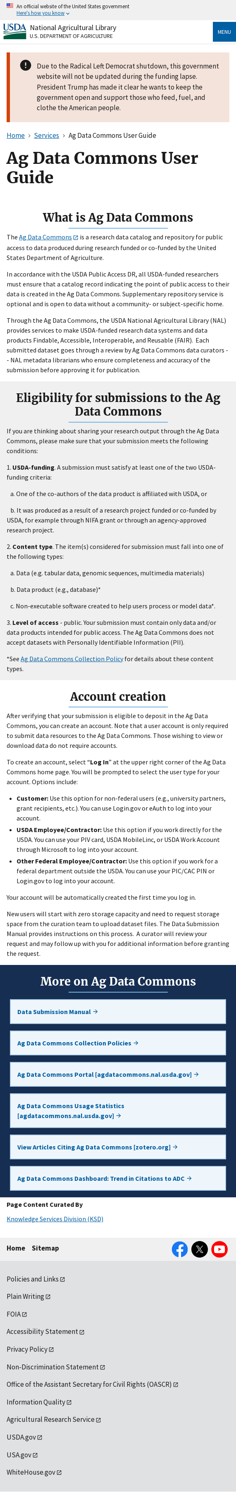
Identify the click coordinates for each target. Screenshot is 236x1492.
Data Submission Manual (58, 1011)
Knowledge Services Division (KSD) (55, 1219)
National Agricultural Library (73, 27)
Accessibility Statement (42, 1331)
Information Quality (36, 1402)
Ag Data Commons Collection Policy (72, 659)
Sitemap (45, 1248)
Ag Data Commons (45, 237)
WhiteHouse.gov (31, 1472)
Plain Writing (25, 1296)
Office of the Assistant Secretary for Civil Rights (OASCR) (89, 1384)
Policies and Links (33, 1279)
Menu (224, 31)
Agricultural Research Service (51, 1419)
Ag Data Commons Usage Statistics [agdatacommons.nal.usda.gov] (70, 1111)
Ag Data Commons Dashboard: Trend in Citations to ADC (105, 1178)
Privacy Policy (27, 1349)
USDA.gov (21, 1437)
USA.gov (19, 1454)
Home (16, 1248)
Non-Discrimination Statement (53, 1366)
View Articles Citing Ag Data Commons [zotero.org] (98, 1147)
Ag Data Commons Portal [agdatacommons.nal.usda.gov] (108, 1074)
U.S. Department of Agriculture (71, 36)
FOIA (14, 1314)
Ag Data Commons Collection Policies (78, 1043)
